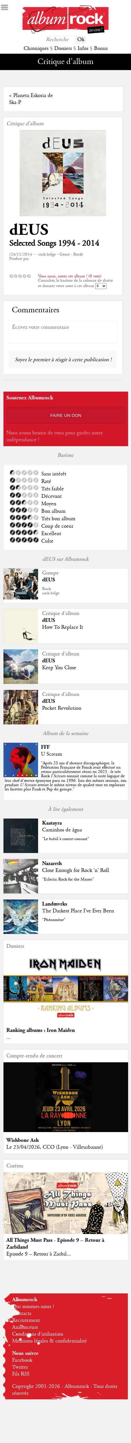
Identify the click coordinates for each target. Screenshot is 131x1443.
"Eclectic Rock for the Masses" (68, 879)
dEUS (28, 230)
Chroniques (36, 48)
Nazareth (52, 863)
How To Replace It (62, 627)
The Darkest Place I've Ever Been (78, 911)
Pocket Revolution (61, 708)
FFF (45, 747)
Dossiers (63, 48)
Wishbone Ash (22, 1140)
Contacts (21, 1313)
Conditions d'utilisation (37, 1334)
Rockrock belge (50, 591)
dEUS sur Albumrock (65, 559)
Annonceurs (25, 1327)
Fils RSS (20, 1374)
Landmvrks (54, 904)
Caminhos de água (62, 830)
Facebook (22, 1360)
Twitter (20, 1367)
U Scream (51, 754)
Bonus (101, 48)
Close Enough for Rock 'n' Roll (75, 870)
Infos (83, 48)
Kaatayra (52, 823)
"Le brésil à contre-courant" (65, 839)
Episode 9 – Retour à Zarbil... (38, 1254)
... (8, 1037)
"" (65, 776)
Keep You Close (59, 667)
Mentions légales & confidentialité (49, 1341)
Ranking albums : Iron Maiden (40, 1030)
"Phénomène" (54, 920)
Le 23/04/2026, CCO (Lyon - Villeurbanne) (54, 1147)
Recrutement (26, 1320)
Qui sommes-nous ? (33, 1306)
